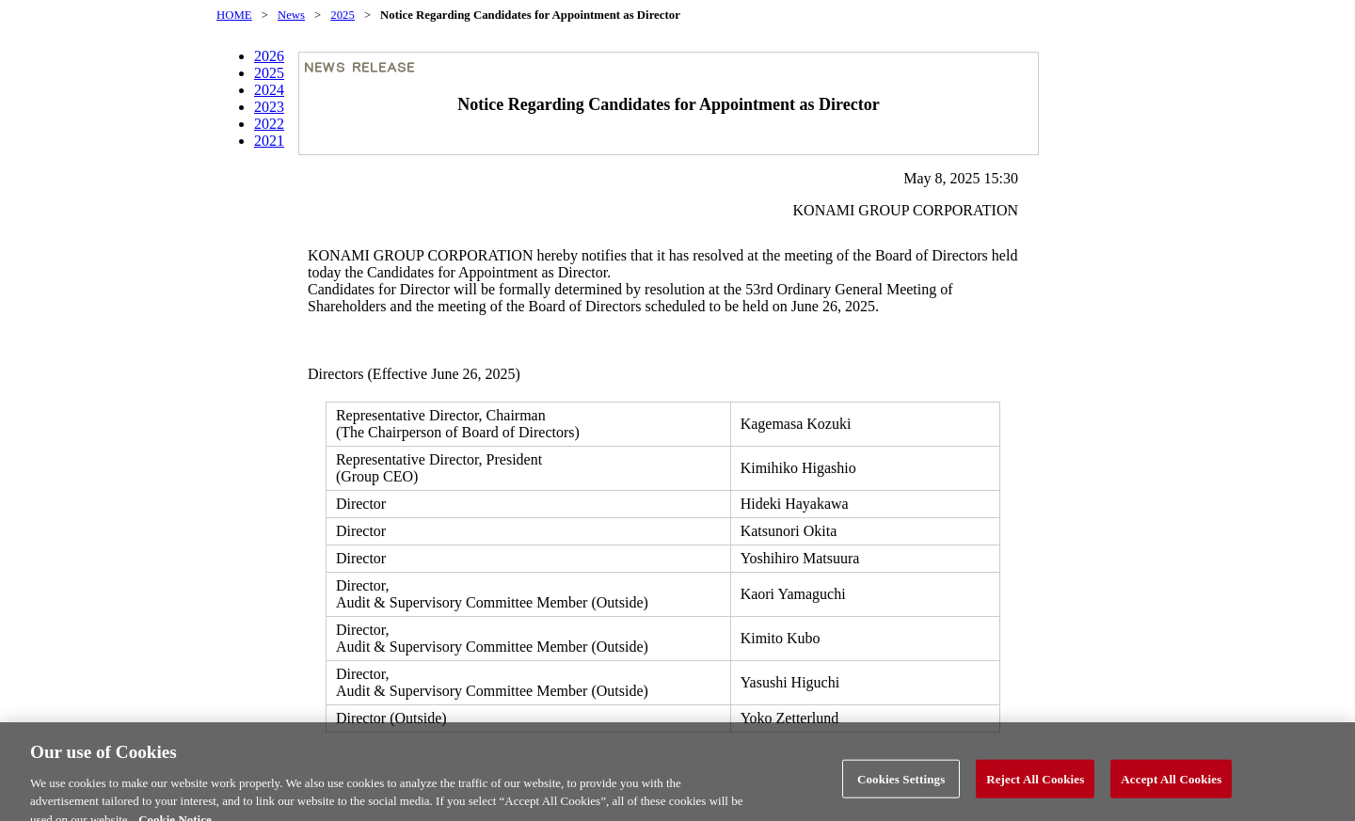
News (291, 15)
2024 (269, 90)
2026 (269, 56)
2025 (342, 15)
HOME (234, 15)
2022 (269, 124)
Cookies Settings (901, 786)
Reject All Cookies (1035, 786)
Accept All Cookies (1171, 786)
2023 (269, 107)
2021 (269, 141)
